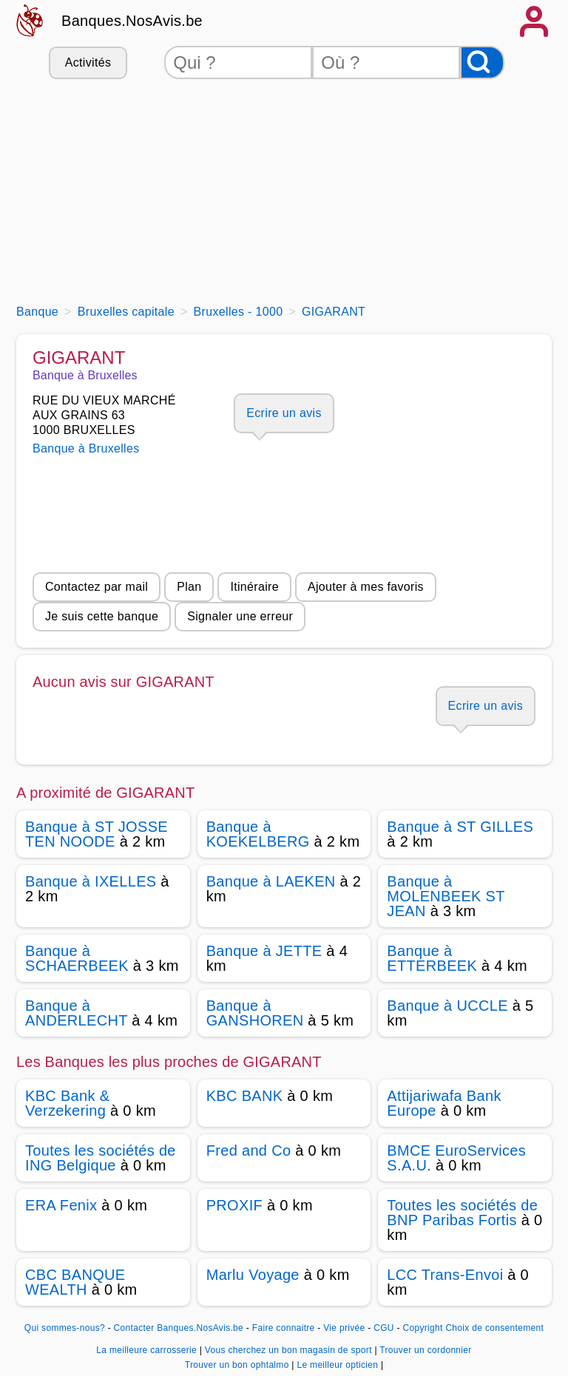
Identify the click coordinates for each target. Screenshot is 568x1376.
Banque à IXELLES (90, 881)
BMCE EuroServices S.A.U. (456, 1157)
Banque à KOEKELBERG (258, 834)
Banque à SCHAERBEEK (77, 958)
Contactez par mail (96, 586)
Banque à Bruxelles (86, 448)
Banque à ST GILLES (460, 827)
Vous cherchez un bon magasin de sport (290, 1350)
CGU (383, 1328)
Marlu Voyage (253, 1275)
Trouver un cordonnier (425, 1350)
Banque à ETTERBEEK (432, 958)
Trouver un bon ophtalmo (238, 1365)
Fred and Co (248, 1150)
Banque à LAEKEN (271, 881)
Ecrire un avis (283, 413)
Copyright (422, 1328)
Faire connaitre (283, 1328)
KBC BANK (244, 1096)
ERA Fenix (61, 1205)
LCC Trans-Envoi (445, 1275)
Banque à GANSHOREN (255, 1012)
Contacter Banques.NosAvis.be (179, 1328)
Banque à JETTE (264, 951)
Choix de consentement (494, 1328)
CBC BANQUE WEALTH (75, 1282)
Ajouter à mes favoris (366, 586)
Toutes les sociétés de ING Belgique (100, 1157)
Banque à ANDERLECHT (76, 1012)
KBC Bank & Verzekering (67, 1103)
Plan (189, 586)
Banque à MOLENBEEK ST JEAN (445, 896)
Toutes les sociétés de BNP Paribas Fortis (462, 1212)
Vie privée (344, 1328)
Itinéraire (254, 586)
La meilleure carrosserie (147, 1350)
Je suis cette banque (101, 616)
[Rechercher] (482, 62)
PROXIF (234, 1205)
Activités (88, 62)
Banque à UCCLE (447, 1005)
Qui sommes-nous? (64, 1328)
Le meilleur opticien (338, 1365)
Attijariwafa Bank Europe (444, 1103)
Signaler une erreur (240, 616)
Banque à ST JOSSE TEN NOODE (96, 834)
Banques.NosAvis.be (132, 21)
